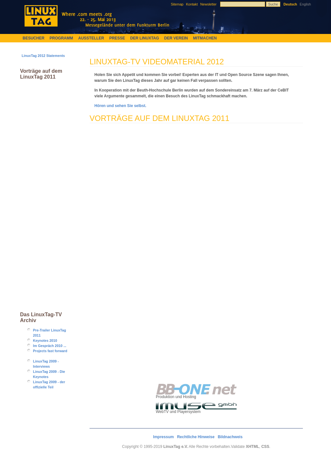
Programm (61, 38)
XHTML (252, 446)
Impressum (163, 437)
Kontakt (192, 4)
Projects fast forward (50, 351)
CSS (265, 446)
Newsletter (208, 4)
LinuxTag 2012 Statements (43, 56)
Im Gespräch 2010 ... (49, 346)
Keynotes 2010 (45, 340)
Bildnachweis (230, 437)
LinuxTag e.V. (175, 446)
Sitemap (177, 4)
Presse (117, 38)
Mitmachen (205, 38)
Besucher (33, 38)
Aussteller (91, 38)
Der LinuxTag (144, 38)
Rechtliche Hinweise (196, 437)
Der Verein (176, 38)
